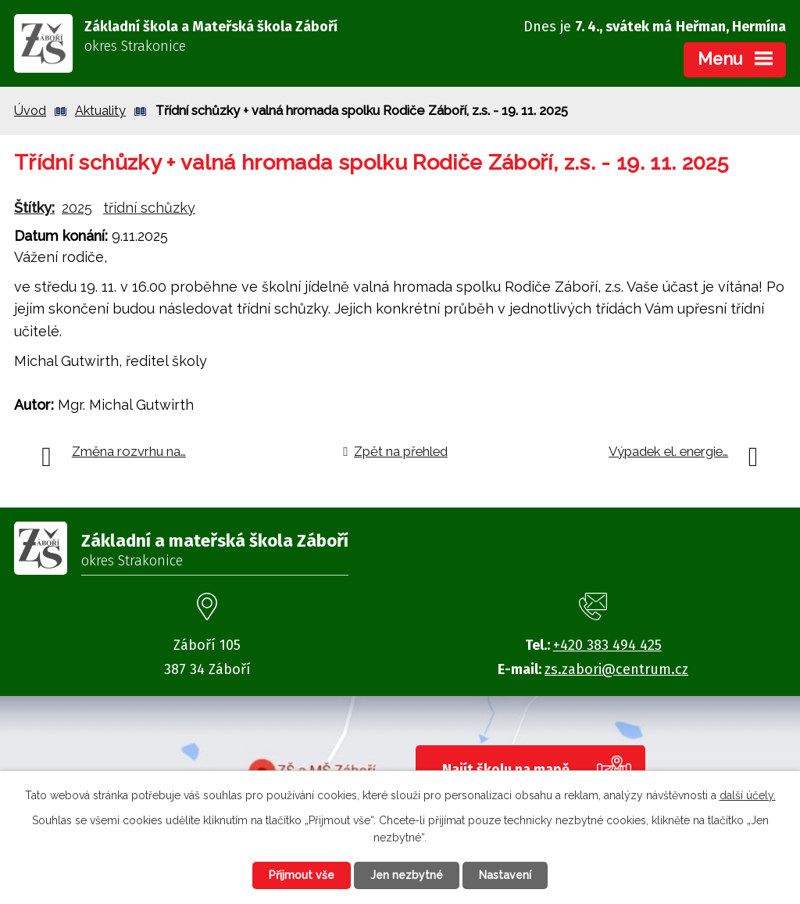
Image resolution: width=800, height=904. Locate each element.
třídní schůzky (149, 207)
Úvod (30, 110)
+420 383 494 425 (607, 645)
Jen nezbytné (406, 875)
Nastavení (505, 875)
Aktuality (100, 110)
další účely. (748, 795)
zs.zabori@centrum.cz (616, 669)
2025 (77, 207)
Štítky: (34, 207)
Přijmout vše (301, 875)
